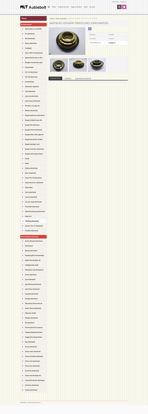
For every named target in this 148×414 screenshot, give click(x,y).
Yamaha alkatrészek (31, 390)
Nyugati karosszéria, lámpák (33, 139)
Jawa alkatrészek (30, 279)
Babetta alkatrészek (31, 251)
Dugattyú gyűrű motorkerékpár (34, 255)
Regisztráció (123, 2)
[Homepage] (49, 7)
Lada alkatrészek (30, 91)
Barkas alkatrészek (31, 43)
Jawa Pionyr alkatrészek (32, 289)
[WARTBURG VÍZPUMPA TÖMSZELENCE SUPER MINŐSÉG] (67, 28)
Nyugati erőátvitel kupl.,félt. (33, 120)
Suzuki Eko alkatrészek (32, 371)
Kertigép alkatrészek (31, 299)
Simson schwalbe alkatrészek (34, 356)
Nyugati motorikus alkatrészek (34, 149)
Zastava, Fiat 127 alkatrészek (34, 226)
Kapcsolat (92, 7)
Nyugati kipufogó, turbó (32, 144)
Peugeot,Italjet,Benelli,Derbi (33, 332)
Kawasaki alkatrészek (31, 294)
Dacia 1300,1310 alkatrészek (34, 53)
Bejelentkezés (115, 2)
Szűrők (27, 158)
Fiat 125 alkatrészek (31, 72)
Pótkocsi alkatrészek (31, 168)
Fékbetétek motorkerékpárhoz (34, 270)
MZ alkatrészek (29, 323)
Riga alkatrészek (30, 342)
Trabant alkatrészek (31, 197)
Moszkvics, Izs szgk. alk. (32, 106)
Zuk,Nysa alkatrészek (31, 231)
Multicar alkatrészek (31, 110)
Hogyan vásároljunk (76, 7)
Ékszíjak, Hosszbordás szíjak (33, 62)
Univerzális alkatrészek (32, 207)
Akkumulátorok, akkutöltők (33, 29)
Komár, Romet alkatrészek (33, 308)
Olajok (27, 163)
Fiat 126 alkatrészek (31, 77)
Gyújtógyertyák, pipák (31, 265)
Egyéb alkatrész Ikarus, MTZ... (34, 58)
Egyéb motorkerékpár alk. (33, 260)
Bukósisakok (29, 246)
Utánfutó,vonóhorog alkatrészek (35, 211)
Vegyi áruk (28, 216)
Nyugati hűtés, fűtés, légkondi (34, 134)
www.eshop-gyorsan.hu (34, 402)
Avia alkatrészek (30, 38)
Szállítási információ (63, 7)
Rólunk (54, 7)
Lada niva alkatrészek (31, 96)
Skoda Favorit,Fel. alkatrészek (34, 183)
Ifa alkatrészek (29, 82)
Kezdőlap (52, 18)
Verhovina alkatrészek (32, 385)
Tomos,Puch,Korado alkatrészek (35, 380)
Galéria (86, 7)
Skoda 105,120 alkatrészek (33, 178)
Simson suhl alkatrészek (32, 361)
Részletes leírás (55, 78)
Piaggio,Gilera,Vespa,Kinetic (33, 337)
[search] (119, 7)
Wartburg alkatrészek (32, 221)
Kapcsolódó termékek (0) (83, 78)
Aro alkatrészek (30, 34)
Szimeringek (29, 187)
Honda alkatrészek (30, 275)
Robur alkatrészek (30, 173)
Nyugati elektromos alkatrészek (35, 115)
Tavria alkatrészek (30, 192)
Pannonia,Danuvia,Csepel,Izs (34, 327)
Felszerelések (29, 67)
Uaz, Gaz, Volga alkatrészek (33, 202)
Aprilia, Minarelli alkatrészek (34, 241)
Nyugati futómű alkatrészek (33, 130)
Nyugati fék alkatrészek (32, 125)
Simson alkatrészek (31, 347)
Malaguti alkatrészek (31, 318)
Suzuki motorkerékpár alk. (33, 375)
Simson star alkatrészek (32, 366)
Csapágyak (28, 48)
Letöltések (68, 78)
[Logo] (33, 7)
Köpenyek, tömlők (30, 313)
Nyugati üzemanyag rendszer (34, 154)
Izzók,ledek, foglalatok (32, 86)
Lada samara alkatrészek (32, 101)
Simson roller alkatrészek (33, 351)
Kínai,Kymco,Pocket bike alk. (33, 303)
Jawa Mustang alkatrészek (33, 284)
